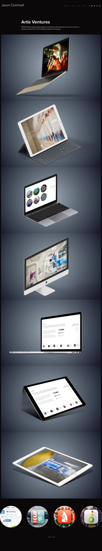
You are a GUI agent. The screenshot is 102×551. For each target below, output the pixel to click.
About (79, 6)
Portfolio (66, 6)
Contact (84, 6)
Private (73, 6)
